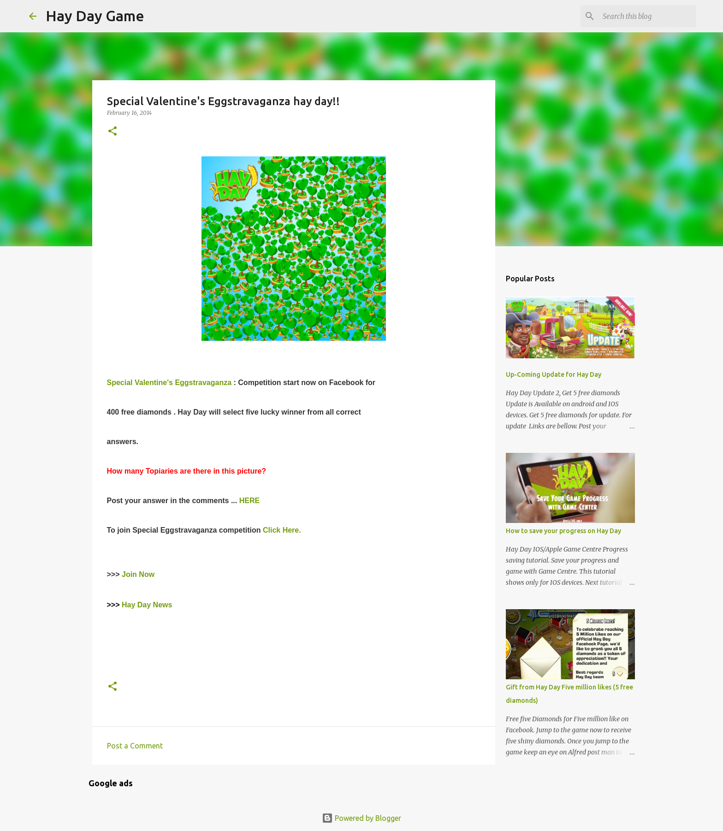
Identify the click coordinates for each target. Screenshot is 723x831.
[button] (112, 131)
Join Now (138, 574)
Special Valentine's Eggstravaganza (170, 382)
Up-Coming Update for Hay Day (553, 374)
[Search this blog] (647, 16)
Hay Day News (148, 605)
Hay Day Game (95, 15)
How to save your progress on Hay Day (563, 530)
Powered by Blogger (361, 818)
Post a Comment (135, 746)
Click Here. (282, 530)
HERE (249, 501)
